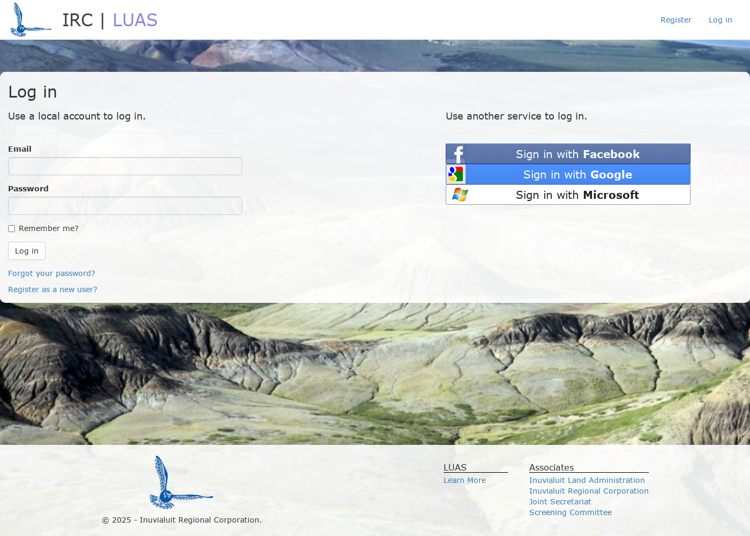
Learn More (465, 480)
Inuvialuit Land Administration (587, 480)
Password (28, 188)
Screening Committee (570, 512)
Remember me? (43, 228)
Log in (720, 19)
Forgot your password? (51, 273)
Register (676, 19)
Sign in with (578, 153)
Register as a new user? (53, 289)
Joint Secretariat (560, 501)
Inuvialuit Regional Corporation (589, 490)
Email (20, 148)
